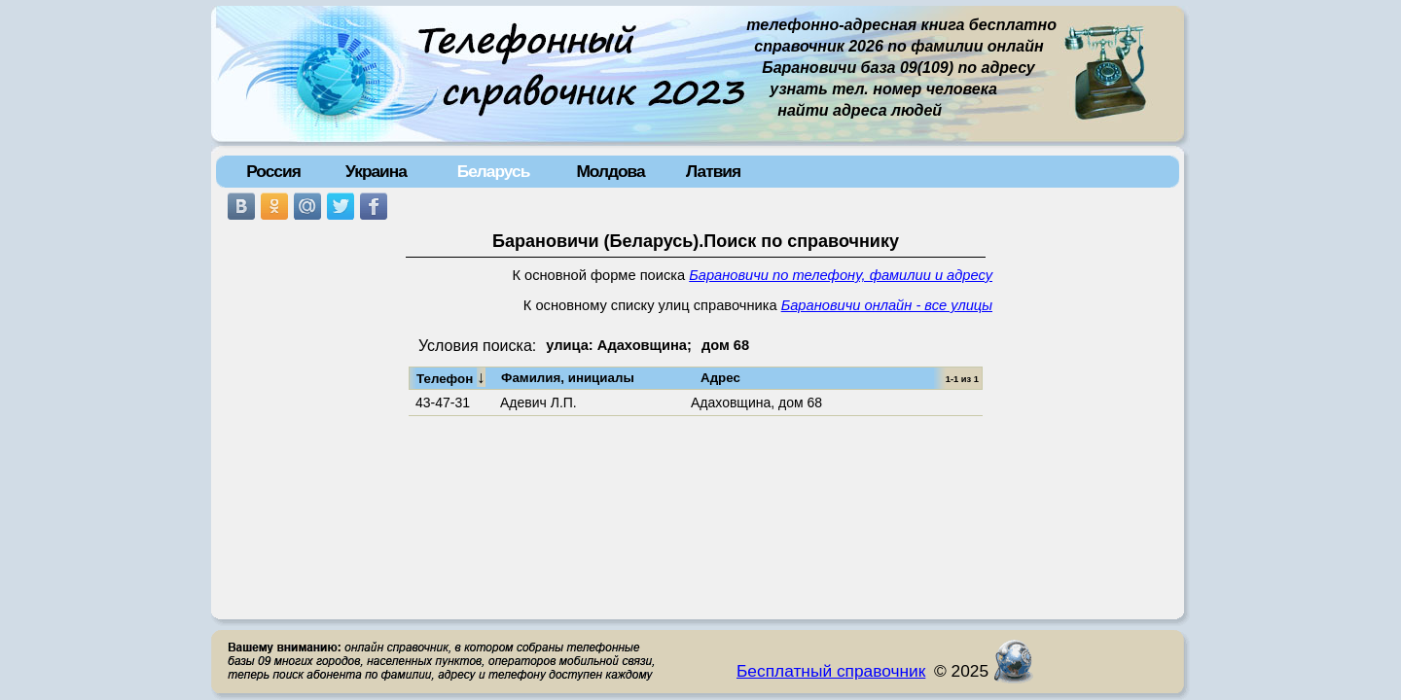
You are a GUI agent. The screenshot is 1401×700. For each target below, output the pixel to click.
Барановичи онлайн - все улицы (886, 305)
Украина (376, 171)
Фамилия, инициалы (567, 377)
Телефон (450, 377)
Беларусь (493, 171)
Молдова (610, 171)
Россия (273, 171)
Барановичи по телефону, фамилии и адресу (840, 275)
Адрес (720, 377)
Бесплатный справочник (830, 671)
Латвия (713, 171)
